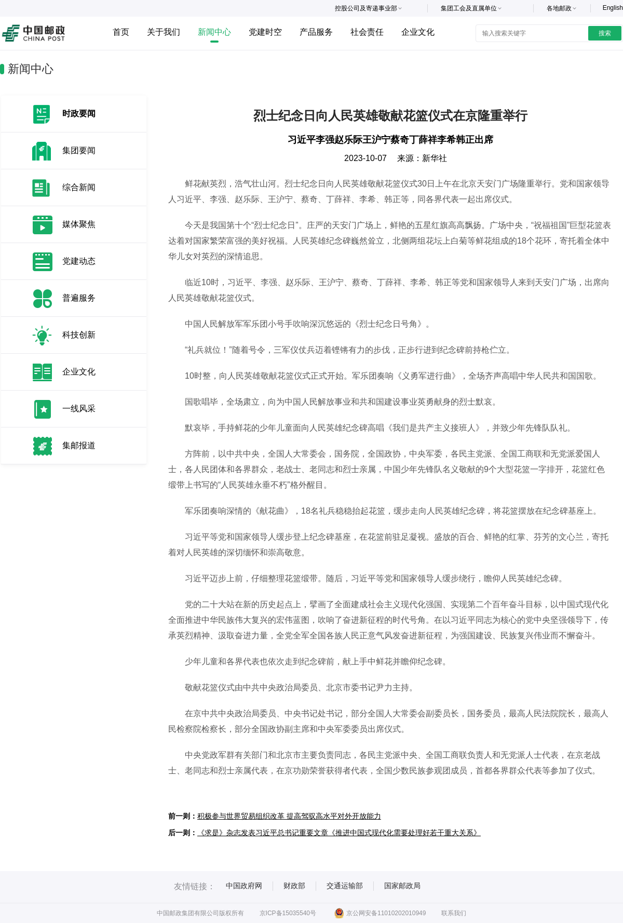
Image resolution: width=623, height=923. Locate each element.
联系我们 (453, 913)
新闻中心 (214, 32)
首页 (121, 32)
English (613, 7)
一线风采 (79, 408)
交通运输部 (345, 885)
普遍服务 (79, 297)
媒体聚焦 (79, 224)
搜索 (605, 33)
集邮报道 (79, 445)
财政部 (294, 885)
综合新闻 (79, 187)
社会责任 (367, 32)
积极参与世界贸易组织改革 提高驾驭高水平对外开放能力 (289, 816)
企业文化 (418, 32)
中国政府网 (244, 885)
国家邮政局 (402, 885)
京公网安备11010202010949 (380, 913)
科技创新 (79, 334)
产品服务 (316, 32)
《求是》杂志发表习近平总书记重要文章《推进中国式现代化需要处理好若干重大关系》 (339, 832)
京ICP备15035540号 (288, 913)
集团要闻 (79, 150)
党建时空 (265, 32)
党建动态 (79, 261)
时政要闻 (79, 113)
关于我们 (163, 32)
